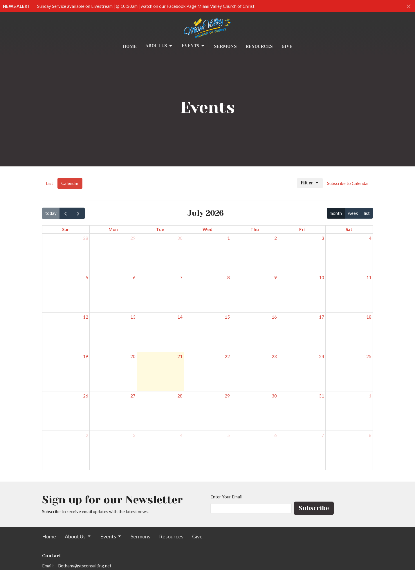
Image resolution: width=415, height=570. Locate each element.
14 (180, 317)
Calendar (70, 183)
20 (133, 356)
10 (321, 277)
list (367, 213)
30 (180, 238)
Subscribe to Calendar (348, 183)
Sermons (225, 46)
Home (130, 46)
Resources (259, 46)
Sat (349, 229)
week (353, 213)
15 (227, 317)
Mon (113, 229)
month (336, 213)
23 (274, 356)
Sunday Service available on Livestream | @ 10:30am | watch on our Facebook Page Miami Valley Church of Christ (146, 6)
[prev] (65, 213)
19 (85, 356)
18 (368, 317)
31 (321, 395)
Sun (66, 229)
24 (321, 356)
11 (368, 277)
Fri (302, 229)
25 (368, 356)
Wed (207, 229)
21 (180, 356)
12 (85, 317)
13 (133, 317)
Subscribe (314, 508)
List (49, 183)
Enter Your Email (226, 496)
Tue (160, 229)
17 (321, 317)
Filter (310, 183)
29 (133, 238)
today (51, 213)
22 (227, 356)
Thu (254, 229)
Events (193, 46)
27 (133, 395)
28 (85, 238)
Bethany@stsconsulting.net (84, 565)
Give (287, 46)
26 (85, 395)
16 (274, 317)
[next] (78, 213)
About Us (159, 46)
